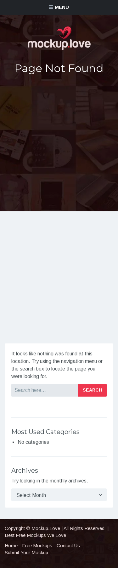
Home (11, 545)
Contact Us (68, 545)
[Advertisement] (59, 143)
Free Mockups (37, 545)
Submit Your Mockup (26, 552)
